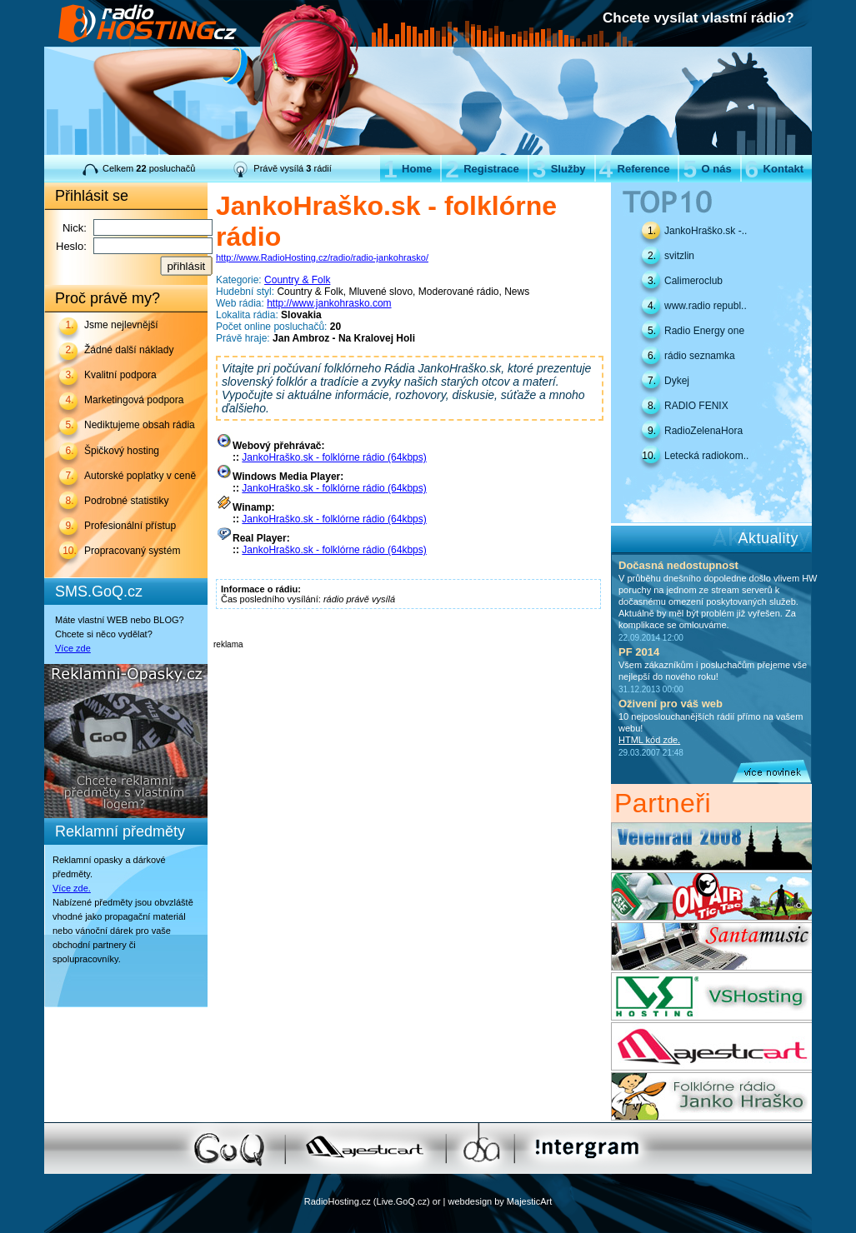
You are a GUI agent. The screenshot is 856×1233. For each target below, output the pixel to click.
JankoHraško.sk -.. (705, 231)
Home (407, 168)
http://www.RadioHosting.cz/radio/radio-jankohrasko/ (322, 257)
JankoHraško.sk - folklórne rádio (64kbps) (334, 457)
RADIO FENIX (696, 406)
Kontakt (774, 168)
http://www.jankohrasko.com (329, 303)
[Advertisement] (408, 674)
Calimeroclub (693, 281)
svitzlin (679, 256)
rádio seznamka (699, 356)
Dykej (676, 381)
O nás (707, 168)
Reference (634, 168)
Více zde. (72, 888)
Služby (559, 168)
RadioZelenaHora (703, 431)
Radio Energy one (704, 331)
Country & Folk (297, 280)
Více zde (73, 648)
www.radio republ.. (705, 306)
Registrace (481, 168)
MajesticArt (529, 1201)
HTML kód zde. (649, 740)
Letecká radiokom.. (706, 456)
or (437, 1201)
